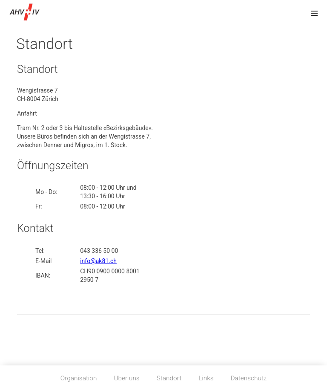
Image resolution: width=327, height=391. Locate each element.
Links (205, 378)
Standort (169, 378)
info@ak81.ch (98, 261)
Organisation (78, 378)
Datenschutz (249, 378)
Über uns (126, 378)
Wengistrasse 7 (37, 90)
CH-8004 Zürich (37, 99)
